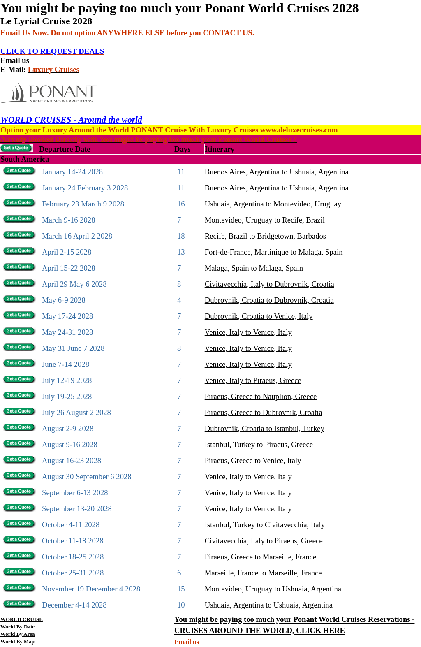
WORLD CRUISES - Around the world (71, 120)
